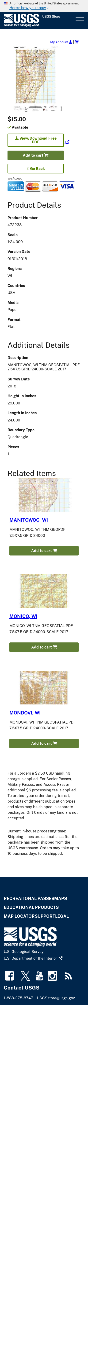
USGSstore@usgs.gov (56, 998)
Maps (60, 898)
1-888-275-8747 (18, 998)
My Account (61, 42)
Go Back (36, 168)
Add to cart (36, 155)
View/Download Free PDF (36, 140)
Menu (79, 20)
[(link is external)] (38, 142)
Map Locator (19, 916)
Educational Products (31, 907)
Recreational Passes (29, 898)
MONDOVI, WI (25, 713)
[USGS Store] (39, 20)
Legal (62, 916)
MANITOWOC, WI (28, 520)
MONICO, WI (23, 616)
